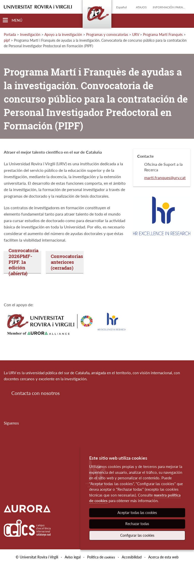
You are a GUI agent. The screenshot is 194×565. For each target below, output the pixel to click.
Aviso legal (73, 557)
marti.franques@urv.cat (165, 177)
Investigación (30, 34)
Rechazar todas (137, 524)
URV (135, 34)
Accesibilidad (132, 557)
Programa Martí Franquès (163, 34)
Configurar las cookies (137, 535)
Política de (101, 557)
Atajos (141, 7)
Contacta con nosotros (35, 393)
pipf (7, 40)
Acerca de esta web (163, 557)
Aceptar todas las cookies (137, 512)
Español (121, 7)
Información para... (169, 7)
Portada (10, 34)
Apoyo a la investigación (63, 34)
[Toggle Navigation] (12, 20)
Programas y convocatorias (107, 34)
